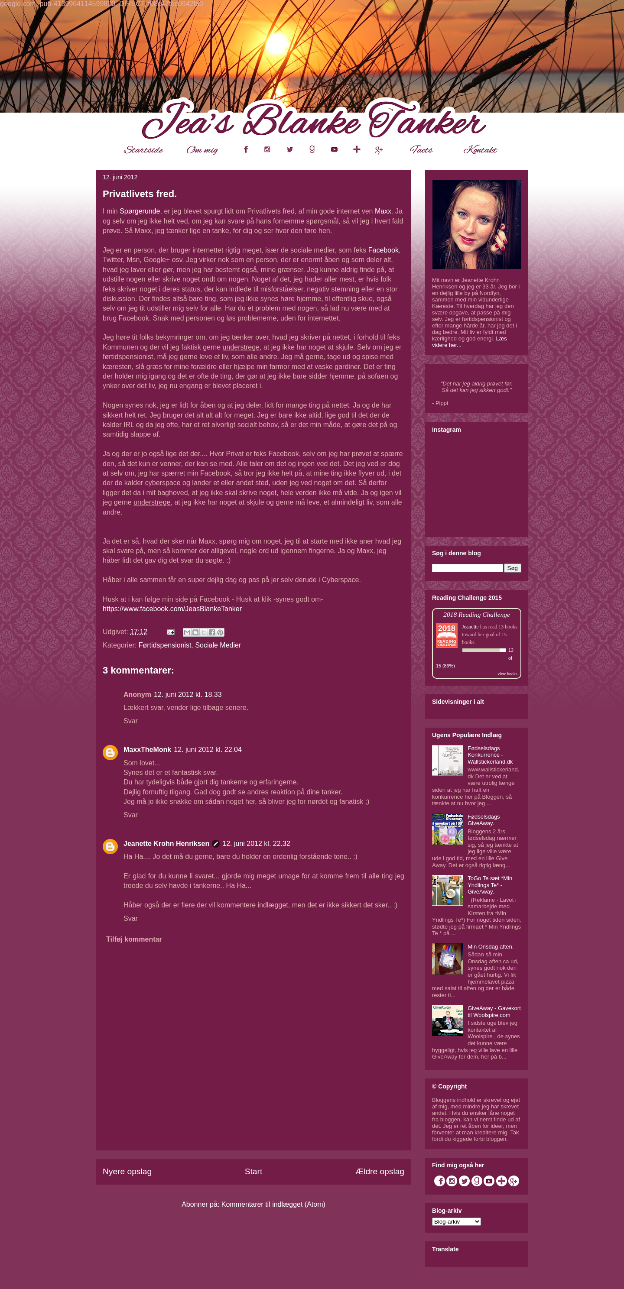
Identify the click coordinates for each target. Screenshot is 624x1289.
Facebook (383, 250)
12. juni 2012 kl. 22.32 (256, 843)
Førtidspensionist (165, 645)
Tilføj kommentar (134, 939)
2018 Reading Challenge (476, 614)
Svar (131, 721)
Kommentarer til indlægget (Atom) (273, 1204)
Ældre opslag (379, 1171)
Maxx (383, 211)
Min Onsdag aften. (491, 946)
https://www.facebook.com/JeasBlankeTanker (172, 608)
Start (254, 1171)
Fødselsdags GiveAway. (484, 820)
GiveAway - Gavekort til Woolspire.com (494, 1011)
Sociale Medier (218, 645)
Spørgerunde (140, 211)
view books (507, 673)
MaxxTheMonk (147, 749)
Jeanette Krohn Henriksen (166, 843)
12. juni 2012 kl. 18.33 (188, 694)
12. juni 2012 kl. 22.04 (208, 749)
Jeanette (470, 627)
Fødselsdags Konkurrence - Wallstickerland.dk (490, 755)
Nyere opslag (127, 1171)
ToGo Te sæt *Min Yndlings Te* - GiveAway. (490, 885)
